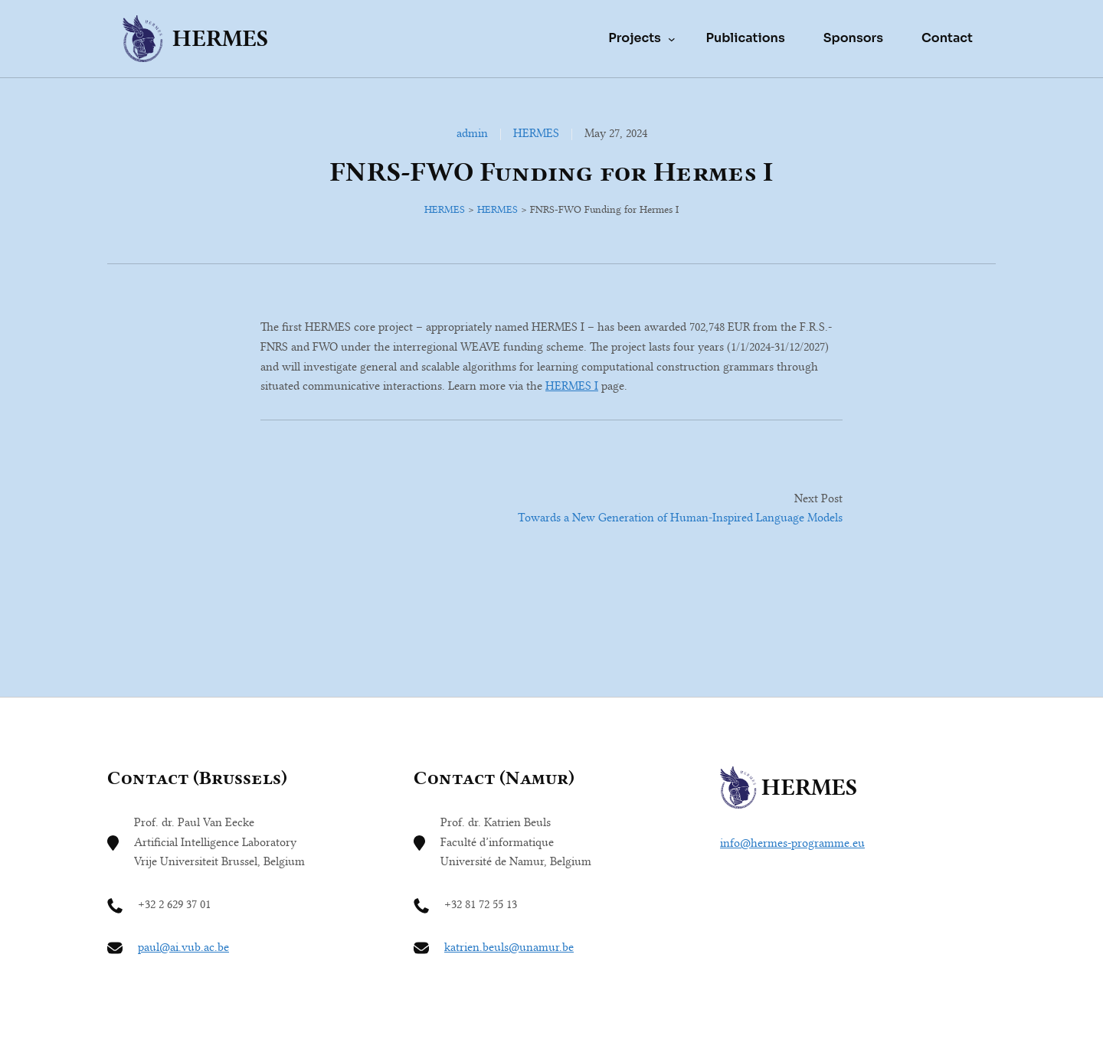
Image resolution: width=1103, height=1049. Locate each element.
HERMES (220, 38)
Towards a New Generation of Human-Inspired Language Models (680, 517)
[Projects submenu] (672, 38)
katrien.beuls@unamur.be (509, 947)
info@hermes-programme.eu (792, 843)
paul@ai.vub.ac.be (183, 947)
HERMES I (571, 386)
